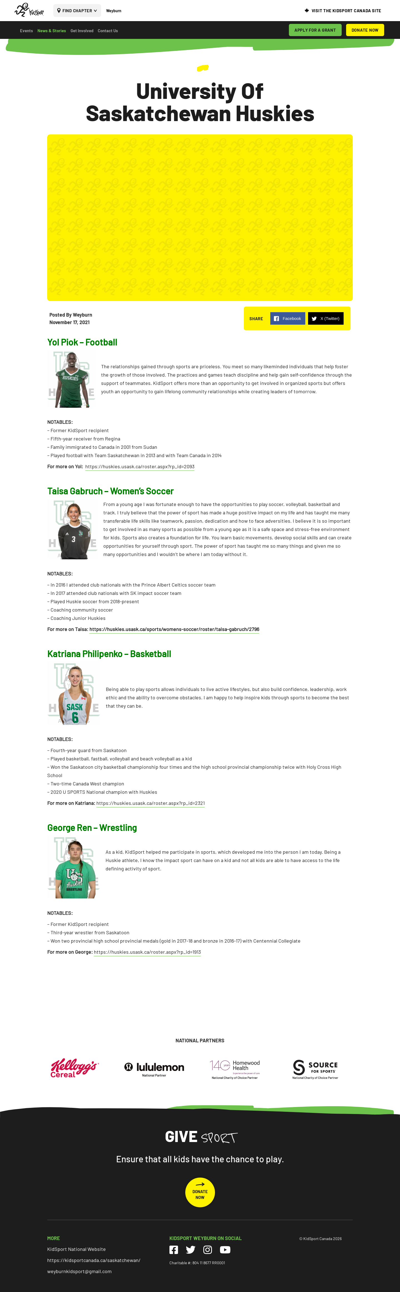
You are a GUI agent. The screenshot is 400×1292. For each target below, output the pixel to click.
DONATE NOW (365, 29)
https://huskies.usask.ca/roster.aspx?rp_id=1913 (147, 952)
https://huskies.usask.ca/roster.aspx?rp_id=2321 (150, 803)
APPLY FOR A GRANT (315, 29)
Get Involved (82, 30)
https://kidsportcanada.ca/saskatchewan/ (94, 1260)
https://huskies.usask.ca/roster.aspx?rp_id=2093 (139, 466)
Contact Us (108, 30)
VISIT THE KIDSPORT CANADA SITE (347, 10)
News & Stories (52, 30)
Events (26, 30)
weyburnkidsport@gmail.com (79, 1271)
